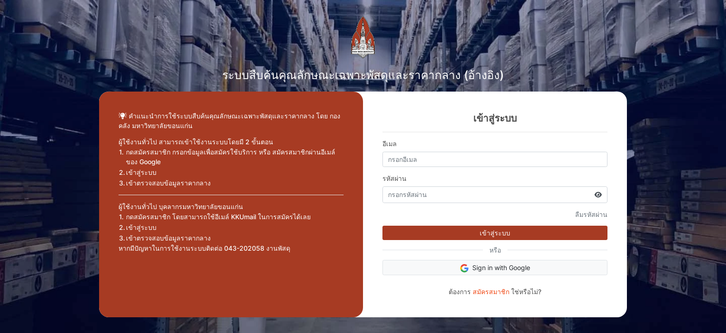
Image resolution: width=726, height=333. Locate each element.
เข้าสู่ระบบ (495, 233)
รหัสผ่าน (394, 178)
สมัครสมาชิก (491, 292)
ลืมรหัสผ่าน (591, 214)
